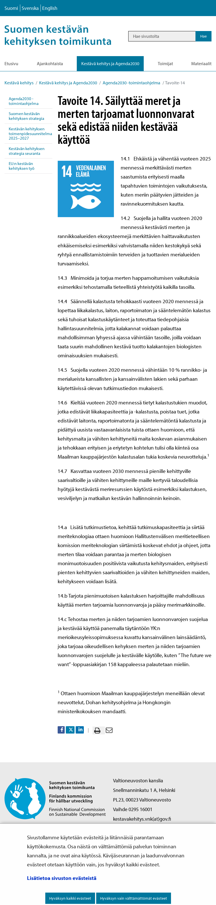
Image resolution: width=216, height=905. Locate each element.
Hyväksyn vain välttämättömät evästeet (133, 898)
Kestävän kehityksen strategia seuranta (26, 151)
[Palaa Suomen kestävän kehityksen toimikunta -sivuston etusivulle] (55, 798)
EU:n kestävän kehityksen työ (21, 166)
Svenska (30, 8)
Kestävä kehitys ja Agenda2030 (67, 82)
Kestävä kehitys (18, 82)
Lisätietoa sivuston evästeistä (61, 878)
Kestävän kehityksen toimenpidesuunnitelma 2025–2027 (30, 133)
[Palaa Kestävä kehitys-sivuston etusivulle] (63, 36)
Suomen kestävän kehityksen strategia (26, 116)
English (49, 8)
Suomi (11, 8)
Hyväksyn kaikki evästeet (70, 898)
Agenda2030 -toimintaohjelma (131, 82)
